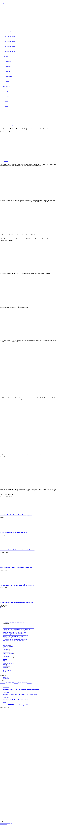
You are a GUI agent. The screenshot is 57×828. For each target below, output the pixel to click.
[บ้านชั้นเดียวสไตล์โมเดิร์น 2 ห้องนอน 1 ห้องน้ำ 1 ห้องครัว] (11, 769)
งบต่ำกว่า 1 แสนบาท (9, 31)
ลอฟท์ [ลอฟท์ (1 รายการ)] (28, 683)
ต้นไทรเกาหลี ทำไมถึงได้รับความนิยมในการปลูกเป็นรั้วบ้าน (14, 632)
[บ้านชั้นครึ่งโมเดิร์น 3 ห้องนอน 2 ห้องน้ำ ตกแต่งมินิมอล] (18, 620)
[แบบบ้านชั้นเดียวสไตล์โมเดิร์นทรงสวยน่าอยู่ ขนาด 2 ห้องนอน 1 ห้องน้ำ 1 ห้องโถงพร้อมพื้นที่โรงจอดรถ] (11, 745)
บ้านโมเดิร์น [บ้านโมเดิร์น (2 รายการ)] (22, 683)
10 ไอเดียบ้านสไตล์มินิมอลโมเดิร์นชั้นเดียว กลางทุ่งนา (13, 636)
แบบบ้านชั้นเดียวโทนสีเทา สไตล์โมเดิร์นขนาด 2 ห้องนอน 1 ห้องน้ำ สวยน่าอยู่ (17, 550)
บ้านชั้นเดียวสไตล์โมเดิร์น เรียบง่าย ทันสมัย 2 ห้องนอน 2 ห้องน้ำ (15, 639)
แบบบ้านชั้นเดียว (8, 61)
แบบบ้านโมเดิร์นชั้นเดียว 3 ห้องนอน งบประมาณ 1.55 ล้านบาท (14, 532)
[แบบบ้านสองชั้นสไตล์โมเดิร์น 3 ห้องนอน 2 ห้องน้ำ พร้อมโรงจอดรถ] (11, 732)
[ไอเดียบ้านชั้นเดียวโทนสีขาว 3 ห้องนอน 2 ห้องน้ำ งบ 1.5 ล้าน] (11, 807)
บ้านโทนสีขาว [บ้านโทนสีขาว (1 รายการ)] (16, 683)
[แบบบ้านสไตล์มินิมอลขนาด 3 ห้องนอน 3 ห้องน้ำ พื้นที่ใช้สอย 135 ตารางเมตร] (11, 720)
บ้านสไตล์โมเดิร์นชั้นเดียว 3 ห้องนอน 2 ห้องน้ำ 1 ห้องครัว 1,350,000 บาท (16, 515)
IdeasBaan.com (5, 677)
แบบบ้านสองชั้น (8, 66)
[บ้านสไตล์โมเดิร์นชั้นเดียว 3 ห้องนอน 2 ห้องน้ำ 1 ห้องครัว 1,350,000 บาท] (11, 512)
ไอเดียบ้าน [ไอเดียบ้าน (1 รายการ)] (30, 683)
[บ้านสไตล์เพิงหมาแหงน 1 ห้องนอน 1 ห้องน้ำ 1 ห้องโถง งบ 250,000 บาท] (11, 565)
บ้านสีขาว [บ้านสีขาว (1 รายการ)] (4, 683)
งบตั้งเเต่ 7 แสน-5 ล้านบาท (10, 51)
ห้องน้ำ (6, 106)
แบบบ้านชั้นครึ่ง (6, 656)
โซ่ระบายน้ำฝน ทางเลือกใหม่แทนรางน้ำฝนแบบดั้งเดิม (13, 633)
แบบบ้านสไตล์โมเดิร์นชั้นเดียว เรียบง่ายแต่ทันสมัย (12, 637)
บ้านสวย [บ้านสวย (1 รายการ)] (1, 683)
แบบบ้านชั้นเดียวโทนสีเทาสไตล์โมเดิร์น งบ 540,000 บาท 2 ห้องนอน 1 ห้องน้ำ (17, 629)
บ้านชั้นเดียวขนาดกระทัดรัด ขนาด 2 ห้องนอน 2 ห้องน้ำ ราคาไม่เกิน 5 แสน (17, 585)
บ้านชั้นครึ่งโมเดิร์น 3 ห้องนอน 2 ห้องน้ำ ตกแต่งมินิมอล (13, 622)
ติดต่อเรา (4, 116)
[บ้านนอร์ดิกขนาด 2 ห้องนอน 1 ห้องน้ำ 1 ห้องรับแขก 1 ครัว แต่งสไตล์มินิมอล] (11, 782)
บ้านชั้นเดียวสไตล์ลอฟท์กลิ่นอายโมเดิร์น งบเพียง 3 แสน (13, 640)
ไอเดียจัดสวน (5, 111)
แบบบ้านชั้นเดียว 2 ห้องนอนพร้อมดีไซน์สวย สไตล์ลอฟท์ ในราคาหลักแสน (16, 602)
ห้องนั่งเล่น (7, 96)
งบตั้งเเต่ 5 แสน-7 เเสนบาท (10, 46)
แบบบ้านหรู (7, 81)
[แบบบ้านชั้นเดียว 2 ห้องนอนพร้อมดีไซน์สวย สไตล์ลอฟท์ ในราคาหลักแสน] (11, 600)
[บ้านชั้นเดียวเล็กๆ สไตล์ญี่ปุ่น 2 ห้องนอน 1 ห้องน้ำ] (11, 819)
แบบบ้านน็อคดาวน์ (8, 76)
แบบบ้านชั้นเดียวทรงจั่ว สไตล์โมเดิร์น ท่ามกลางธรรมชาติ (14, 630)
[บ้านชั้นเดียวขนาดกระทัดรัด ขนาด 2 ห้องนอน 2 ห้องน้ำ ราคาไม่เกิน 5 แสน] (11, 582)
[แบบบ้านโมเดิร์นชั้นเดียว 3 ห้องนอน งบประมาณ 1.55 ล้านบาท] (11, 530)
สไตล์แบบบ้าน (5, 56)
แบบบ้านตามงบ (5, 26)
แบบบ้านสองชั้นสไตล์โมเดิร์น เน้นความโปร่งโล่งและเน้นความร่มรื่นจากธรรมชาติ (18, 628)
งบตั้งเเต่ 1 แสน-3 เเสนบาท (10, 36)
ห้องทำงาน (5, 667)
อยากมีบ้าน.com (6, 678)
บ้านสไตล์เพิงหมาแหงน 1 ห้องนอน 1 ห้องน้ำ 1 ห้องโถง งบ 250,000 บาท (16, 567)
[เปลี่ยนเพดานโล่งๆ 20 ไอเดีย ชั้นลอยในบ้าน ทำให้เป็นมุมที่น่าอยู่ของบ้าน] (11, 794)
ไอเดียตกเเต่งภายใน (6, 86)
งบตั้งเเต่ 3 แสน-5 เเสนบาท (10, 41)
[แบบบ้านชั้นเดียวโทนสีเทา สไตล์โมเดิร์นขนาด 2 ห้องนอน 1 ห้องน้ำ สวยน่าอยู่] (11, 547)
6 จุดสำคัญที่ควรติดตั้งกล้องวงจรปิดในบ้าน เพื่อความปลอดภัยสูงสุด (15, 635)
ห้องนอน (6, 91)
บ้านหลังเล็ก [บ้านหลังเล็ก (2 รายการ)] (10, 683)
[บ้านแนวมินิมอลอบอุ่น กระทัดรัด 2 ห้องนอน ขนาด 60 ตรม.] (11, 757)
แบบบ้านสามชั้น (8, 71)
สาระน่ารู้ (4, 671)
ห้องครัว (6, 101)
